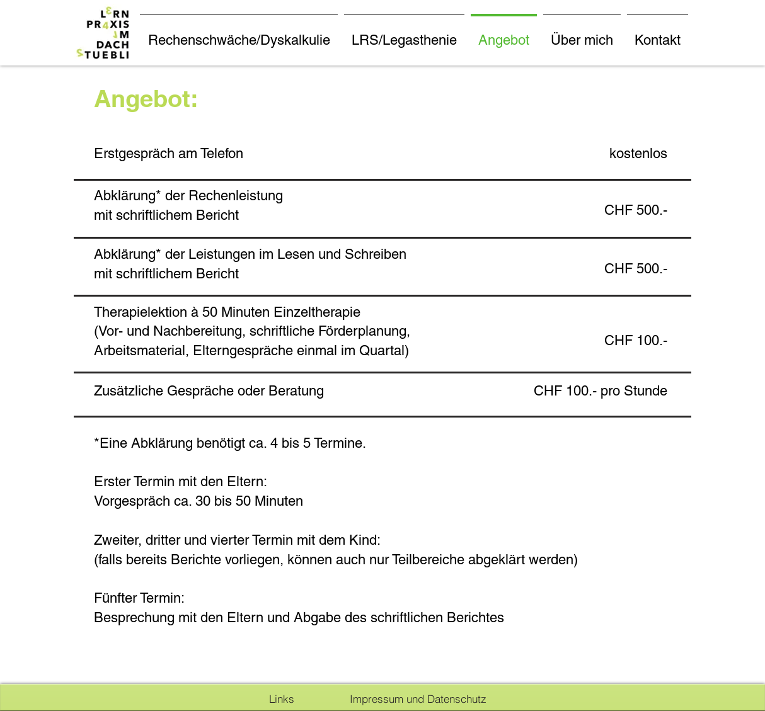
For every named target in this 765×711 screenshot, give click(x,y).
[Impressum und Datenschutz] (418, 698)
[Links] (281, 698)
